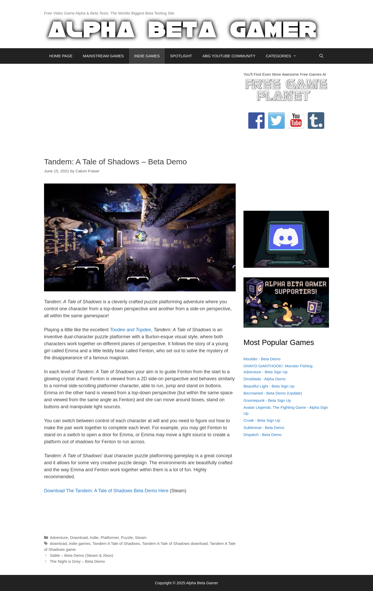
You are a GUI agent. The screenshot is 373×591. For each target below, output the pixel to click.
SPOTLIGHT (181, 56)
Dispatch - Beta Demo (262, 434)
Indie (94, 537)
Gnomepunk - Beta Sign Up (267, 400)
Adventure (59, 537)
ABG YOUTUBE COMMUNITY (228, 56)
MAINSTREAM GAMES (103, 56)
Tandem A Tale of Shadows (116, 543)
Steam (140, 537)
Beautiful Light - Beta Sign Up (269, 386)
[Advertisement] (140, 108)
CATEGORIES (284, 56)
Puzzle (127, 537)
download (58, 543)
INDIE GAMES (147, 56)
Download (79, 537)
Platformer (110, 537)
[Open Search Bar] (321, 56)
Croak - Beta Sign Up (261, 420)
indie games (79, 543)
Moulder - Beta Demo (262, 359)
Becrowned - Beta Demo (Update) (272, 393)
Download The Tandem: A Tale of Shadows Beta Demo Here (106, 490)
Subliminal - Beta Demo (263, 427)
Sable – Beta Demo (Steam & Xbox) (81, 555)
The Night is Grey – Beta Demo (77, 561)
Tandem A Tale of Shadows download (175, 543)
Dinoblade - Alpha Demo (264, 379)
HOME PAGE (61, 56)
